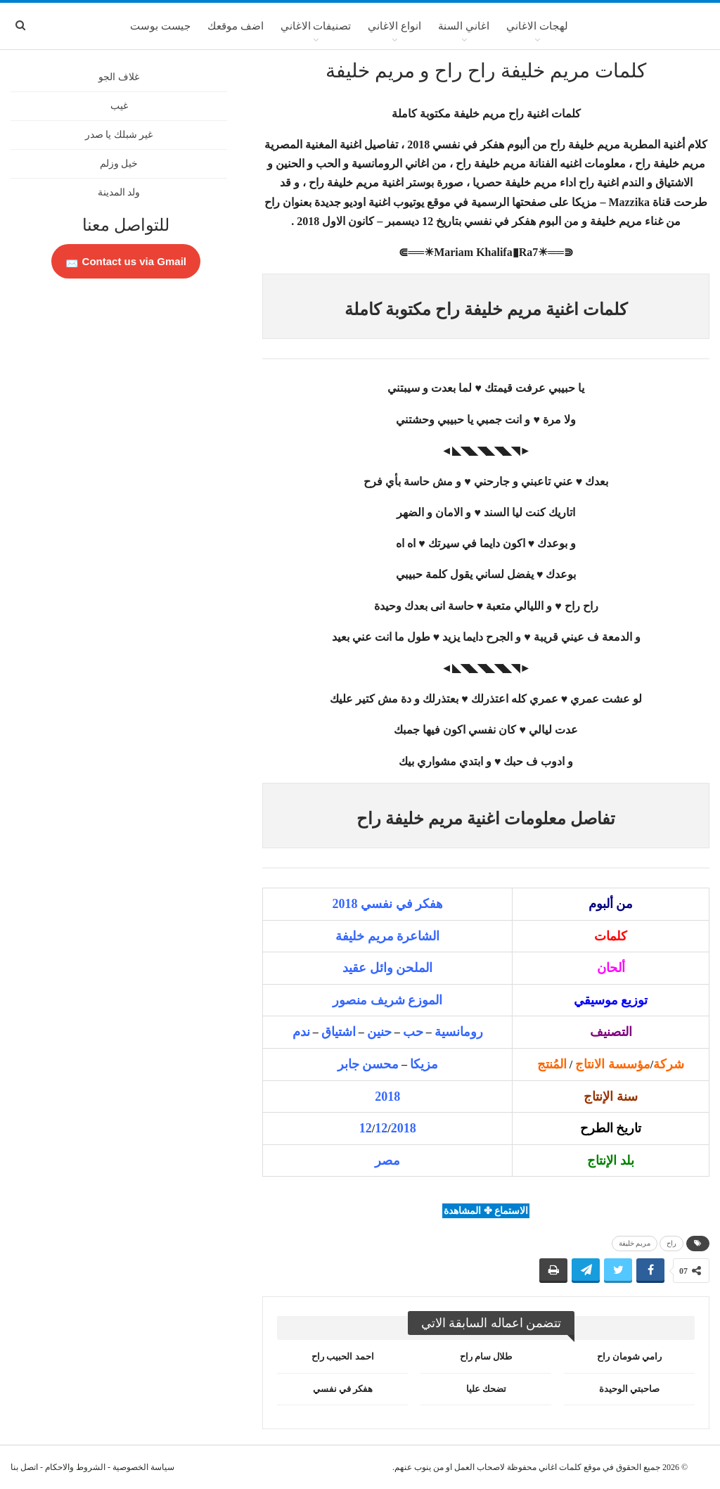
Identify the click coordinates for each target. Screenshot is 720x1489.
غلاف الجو (118, 77)
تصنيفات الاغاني (316, 26)
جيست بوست (160, 26)
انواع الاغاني (394, 26)
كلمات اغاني (560, 1467)
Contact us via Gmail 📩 (125, 261)
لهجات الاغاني (537, 26)
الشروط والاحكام (75, 1467)
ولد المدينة (119, 192)
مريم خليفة (635, 1243)
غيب (119, 106)
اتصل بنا (24, 1467)
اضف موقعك (235, 26)
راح (671, 1243)
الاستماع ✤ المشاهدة (486, 1211)
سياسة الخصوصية (143, 1467)
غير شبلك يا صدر (119, 134)
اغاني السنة (463, 26)
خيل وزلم (119, 163)
